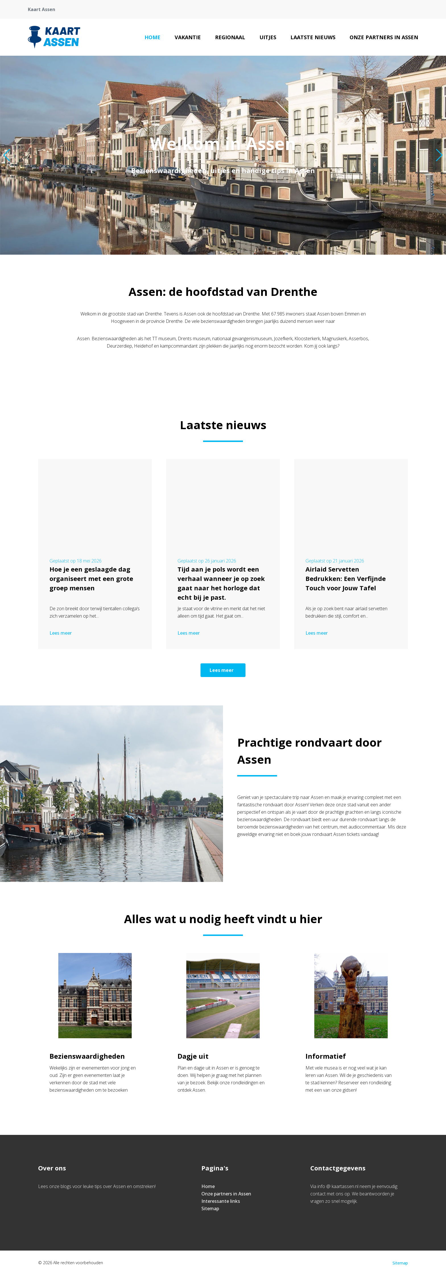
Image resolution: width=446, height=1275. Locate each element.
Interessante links (220, 1201)
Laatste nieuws (312, 37)
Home (152, 37)
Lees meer (61, 633)
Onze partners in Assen (384, 37)
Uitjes (267, 37)
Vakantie (188, 37)
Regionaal (230, 37)
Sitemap (210, 1208)
